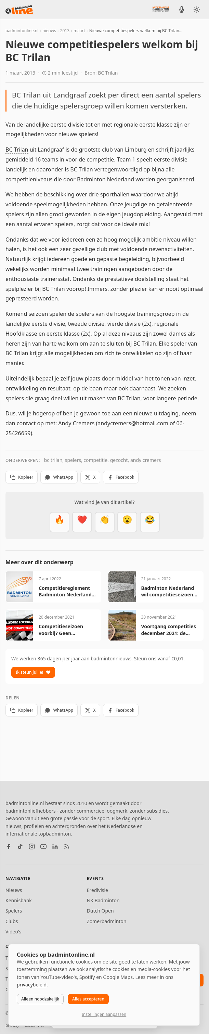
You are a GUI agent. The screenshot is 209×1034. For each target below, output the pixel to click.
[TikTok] (20, 846)
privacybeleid (32, 984)
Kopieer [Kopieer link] (21, 477)
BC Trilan (16, 149)
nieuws (49, 31)
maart (79, 31)
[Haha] (150, 522)
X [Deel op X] (90, 477)
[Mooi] (82, 522)
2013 (64, 31)
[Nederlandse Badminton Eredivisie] (160, 9)
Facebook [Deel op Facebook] (120, 477)
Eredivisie (97, 890)
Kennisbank (18, 900)
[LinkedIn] (55, 846)
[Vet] (59, 522)
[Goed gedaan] (105, 522)
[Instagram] (32, 846)
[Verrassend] (127, 522)
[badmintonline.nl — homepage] (19, 9)
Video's (13, 931)
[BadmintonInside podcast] (181, 9)
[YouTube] (43, 846)
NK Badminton (103, 900)
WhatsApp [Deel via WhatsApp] (59, 477)
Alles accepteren (88, 999)
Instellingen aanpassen (104, 1014)
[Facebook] (8, 846)
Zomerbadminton (107, 921)
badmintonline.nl (21, 31)
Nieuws (13, 890)
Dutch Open (100, 910)
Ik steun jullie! (33, 672)
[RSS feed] (67, 846)
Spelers (13, 910)
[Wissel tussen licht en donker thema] (197, 9)
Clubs (11, 921)
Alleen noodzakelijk (40, 999)
